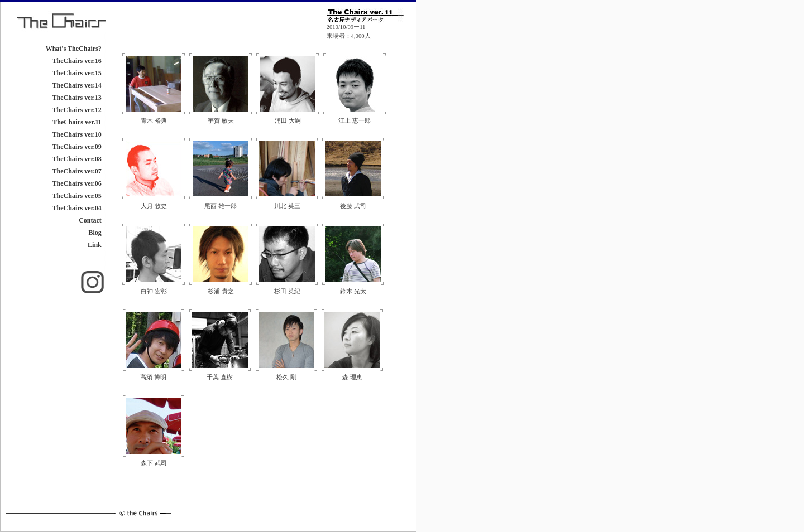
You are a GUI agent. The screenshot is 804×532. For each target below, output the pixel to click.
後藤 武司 (353, 206)
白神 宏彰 (154, 291)
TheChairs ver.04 (77, 208)
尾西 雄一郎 (220, 206)
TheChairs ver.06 (77, 183)
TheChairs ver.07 (77, 171)
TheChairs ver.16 (77, 61)
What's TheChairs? (74, 48)
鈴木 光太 (353, 291)
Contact (90, 220)
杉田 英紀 (287, 291)
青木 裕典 (154, 121)
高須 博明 (153, 377)
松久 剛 (286, 377)
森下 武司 (154, 463)
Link (95, 245)
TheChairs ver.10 (77, 134)
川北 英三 (287, 206)
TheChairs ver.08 (77, 159)
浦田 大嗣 (288, 121)
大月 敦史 (154, 206)
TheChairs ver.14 (77, 85)
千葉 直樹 (220, 377)
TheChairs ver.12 (77, 110)
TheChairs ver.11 (77, 122)
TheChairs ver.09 (77, 147)
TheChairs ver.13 (77, 97)
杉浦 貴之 (221, 291)
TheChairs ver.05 (77, 196)
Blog (94, 232)
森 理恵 (352, 377)
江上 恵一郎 (354, 121)
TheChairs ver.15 (77, 73)
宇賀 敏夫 (221, 121)
